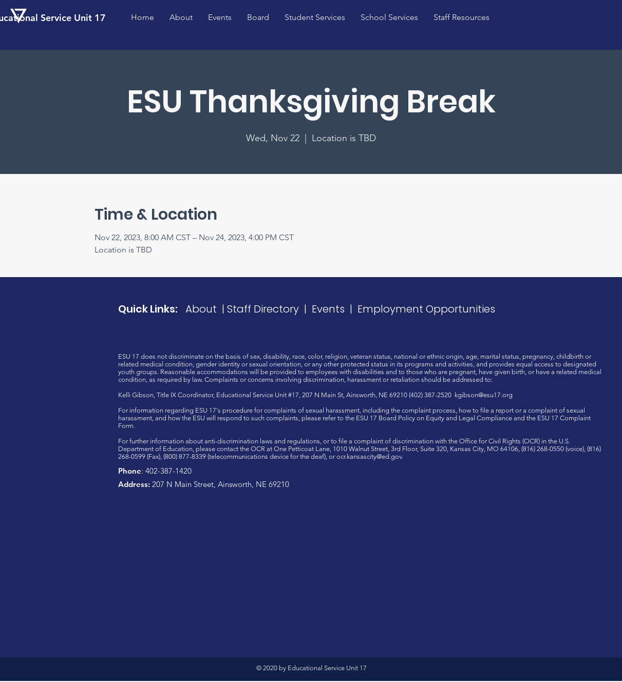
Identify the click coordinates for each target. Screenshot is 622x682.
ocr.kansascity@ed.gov (369, 456)
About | (206, 309)
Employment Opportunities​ (426, 309)
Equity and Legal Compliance (469, 418)
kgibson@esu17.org (484, 395)
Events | (334, 309)
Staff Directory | (269, 309)
